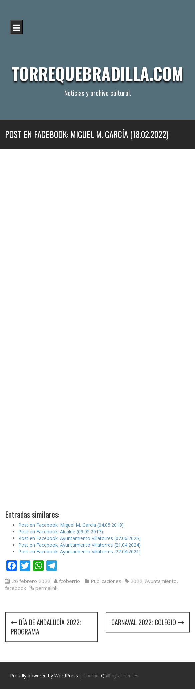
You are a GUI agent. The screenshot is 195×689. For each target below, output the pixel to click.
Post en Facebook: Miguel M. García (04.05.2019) (71, 525)
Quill (105, 675)
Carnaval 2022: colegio (147, 622)
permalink (45, 588)
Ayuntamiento (161, 581)
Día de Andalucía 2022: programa (46, 627)
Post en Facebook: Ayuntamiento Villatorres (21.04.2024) (79, 545)
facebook (15, 588)
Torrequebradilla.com (97, 73)
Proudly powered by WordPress (44, 675)
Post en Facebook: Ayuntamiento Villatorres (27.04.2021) (79, 551)
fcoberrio (69, 581)
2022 (136, 581)
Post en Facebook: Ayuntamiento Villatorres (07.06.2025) (79, 538)
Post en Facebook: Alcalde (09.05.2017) (60, 531)
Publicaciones (106, 581)
